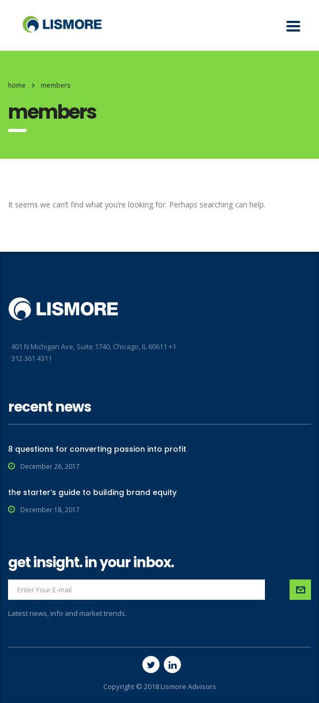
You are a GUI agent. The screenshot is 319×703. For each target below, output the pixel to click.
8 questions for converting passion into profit (97, 449)
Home (17, 85)
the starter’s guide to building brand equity (92, 492)
